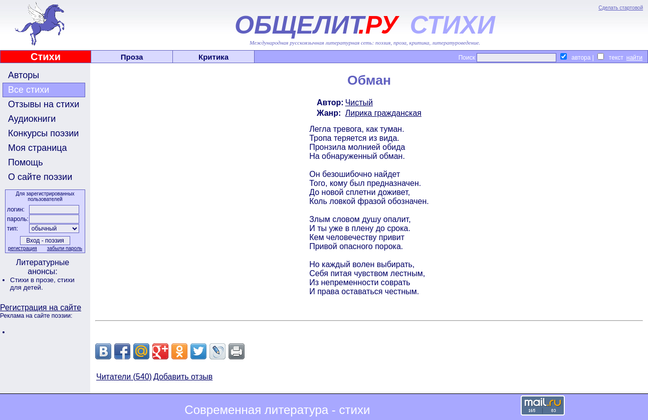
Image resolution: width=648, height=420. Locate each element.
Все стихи (28, 90)
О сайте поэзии (40, 177)
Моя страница (37, 148)
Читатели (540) (124, 376)
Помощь (25, 162)
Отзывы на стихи (43, 104)
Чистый (359, 102)
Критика (213, 57)
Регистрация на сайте (40, 307)
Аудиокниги (32, 119)
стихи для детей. (42, 283)
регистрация (22, 248)
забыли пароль (64, 248)
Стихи (46, 56)
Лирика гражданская (383, 113)
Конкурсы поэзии (43, 133)
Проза (132, 57)
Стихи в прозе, (33, 280)
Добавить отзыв (182, 376)
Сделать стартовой (620, 8)
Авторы (23, 75)
